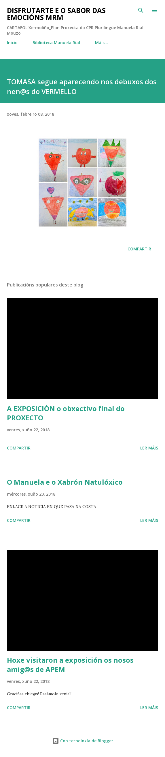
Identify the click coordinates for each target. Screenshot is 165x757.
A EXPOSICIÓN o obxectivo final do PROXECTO (66, 413)
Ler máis (149, 448)
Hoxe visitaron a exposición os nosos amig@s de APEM (70, 664)
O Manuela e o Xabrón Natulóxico (65, 482)
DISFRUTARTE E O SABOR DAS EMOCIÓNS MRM (56, 13)
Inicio (12, 42)
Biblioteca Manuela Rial (56, 42)
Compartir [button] (139, 249)
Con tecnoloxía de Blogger (82, 740)
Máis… (101, 42)
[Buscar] (140, 10)
